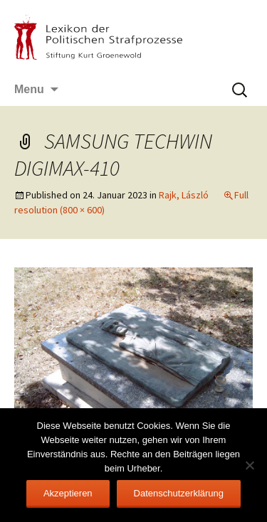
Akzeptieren (68, 493)
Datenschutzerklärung (179, 493)
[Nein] (249, 465)
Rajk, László (184, 194)
